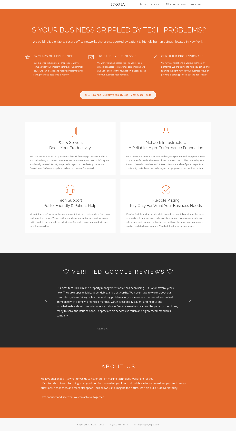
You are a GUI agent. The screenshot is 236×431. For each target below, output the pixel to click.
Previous (46, 300)
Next (190, 300)
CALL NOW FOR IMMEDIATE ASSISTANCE (118, 95)
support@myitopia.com (183, 4)
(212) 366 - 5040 (150, 4)
